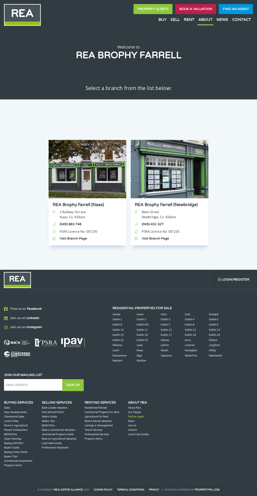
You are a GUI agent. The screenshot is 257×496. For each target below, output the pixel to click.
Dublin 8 (189, 324)
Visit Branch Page (73, 239)
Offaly (212, 350)
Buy (162, 19)
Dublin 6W (143, 324)
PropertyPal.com (207, 489)
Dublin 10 (118, 330)
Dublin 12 (166, 330)
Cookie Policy (103, 490)
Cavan (140, 314)
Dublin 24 (142, 340)
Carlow (116, 314)
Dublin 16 (142, 335)
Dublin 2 (141, 319)
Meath (164, 350)
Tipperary (166, 355)
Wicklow (141, 361)
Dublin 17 (166, 335)
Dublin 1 (117, 319)
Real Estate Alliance (68, 489)
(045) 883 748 (70, 224)
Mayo (140, 350)
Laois (140, 345)
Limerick (190, 345)
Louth (115, 350)
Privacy (154, 490)
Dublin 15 (118, 335)
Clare (164, 314)
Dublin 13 (190, 330)
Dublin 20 (214, 335)
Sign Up (74, 385)
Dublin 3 (165, 319)
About (205, 19)
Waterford (191, 355)
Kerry (188, 340)
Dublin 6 (117, 324)
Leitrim (165, 345)
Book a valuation (195, 9)
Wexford (117, 361)
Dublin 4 (189, 319)
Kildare (213, 340)
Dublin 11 (142, 330)
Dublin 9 (213, 324)
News (222, 19)
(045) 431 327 (152, 224)
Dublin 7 (165, 324)
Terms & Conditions (130, 490)
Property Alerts (153, 9)
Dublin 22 (118, 340)
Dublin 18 (190, 335)
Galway (165, 340)
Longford (214, 345)
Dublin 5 (213, 319)
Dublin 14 (214, 330)
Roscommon (119, 355)
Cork (187, 314)
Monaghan (191, 350)
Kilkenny (117, 345)
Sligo (139, 355)
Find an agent (236, 9)
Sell (175, 19)
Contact (241, 19)
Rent (189, 19)
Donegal (213, 314)
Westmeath (215, 355)
